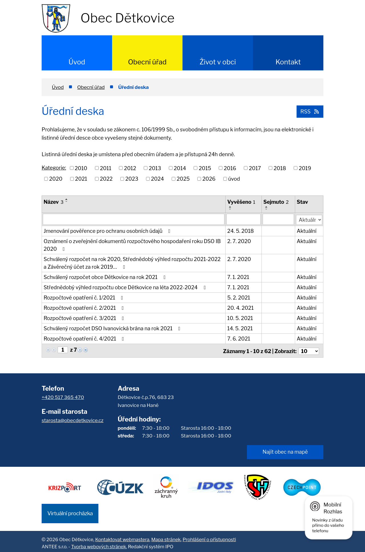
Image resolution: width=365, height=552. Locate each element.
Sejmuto (276, 202)
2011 (105, 168)
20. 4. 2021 (241, 308)
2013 (155, 168)
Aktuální (307, 231)
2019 (305, 168)
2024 (157, 179)
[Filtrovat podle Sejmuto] (278, 219)
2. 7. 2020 (239, 241)
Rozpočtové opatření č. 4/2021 (85, 338)
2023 (131, 179)
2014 (180, 168)
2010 (81, 168)
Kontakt (288, 62)
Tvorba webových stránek (98, 543)
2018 (280, 168)
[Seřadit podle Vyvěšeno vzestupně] (231, 207)
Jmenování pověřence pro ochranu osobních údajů (108, 231)
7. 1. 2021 (239, 277)
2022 (106, 179)
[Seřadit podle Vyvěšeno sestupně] (231, 209)
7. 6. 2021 (239, 338)
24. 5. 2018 (241, 231)
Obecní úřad (147, 62)
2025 (183, 179)
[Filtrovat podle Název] (134, 219)
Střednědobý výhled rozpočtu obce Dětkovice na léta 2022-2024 (126, 287)
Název (54, 202)
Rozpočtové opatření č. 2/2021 (85, 308)
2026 (209, 179)
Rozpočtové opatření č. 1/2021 (84, 297)
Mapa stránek (166, 536)
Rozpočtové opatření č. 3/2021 (85, 318)
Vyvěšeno (242, 202)
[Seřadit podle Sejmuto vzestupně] (266, 207)
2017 (255, 168)
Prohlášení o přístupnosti (209, 536)
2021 (81, 179)
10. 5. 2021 (240, 318)
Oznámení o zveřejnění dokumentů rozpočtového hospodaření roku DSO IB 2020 (132, 245)
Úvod (76, 62)
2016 (230, 168)
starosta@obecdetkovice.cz (73, 419)
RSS (309, 111)
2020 (55, 179)
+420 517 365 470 (63, 396)
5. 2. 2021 (239, 297)
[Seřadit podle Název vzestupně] (67, 199)
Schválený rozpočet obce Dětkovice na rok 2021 (106, 277)
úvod (234, 179)
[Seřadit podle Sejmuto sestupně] (266, 209)
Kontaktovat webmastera (122, 536)
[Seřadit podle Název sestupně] (67, 201)
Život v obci (218, 62)
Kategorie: (54, 168)
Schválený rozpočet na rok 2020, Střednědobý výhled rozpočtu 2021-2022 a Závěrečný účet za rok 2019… (132, 263)
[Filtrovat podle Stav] (309, 218)
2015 (205, 168)
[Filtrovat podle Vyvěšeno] (244, 219)
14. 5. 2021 (240, 328)
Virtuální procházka (70, 510)
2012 (130, 168)
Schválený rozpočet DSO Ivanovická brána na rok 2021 (113, 328)
